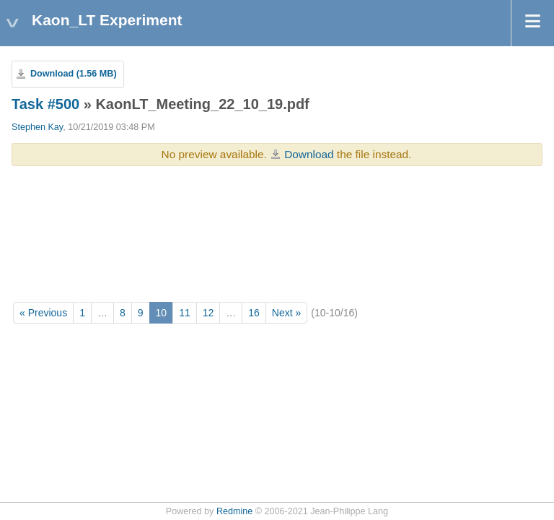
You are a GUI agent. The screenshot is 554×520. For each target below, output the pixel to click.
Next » (286, 312)
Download (308, 154)
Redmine (234, 511)
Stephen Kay (37, 127)
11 (184, 312)
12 (208, 312)
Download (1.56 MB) (73, 74)
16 (254, 312)
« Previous (43, 312)
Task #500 (45, 104)
